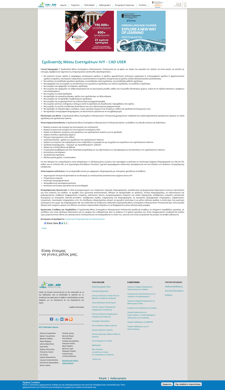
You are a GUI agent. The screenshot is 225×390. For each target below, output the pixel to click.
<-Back (44, 228)
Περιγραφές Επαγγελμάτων (101, 321)
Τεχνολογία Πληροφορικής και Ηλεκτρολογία (85, 219)
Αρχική (63, 5)
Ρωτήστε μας (96, 359)
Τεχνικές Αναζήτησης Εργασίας (102, 330)
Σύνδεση (142, 5)
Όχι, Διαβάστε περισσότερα (187, 384)
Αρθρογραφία (105, 5)
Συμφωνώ (166, 384)
